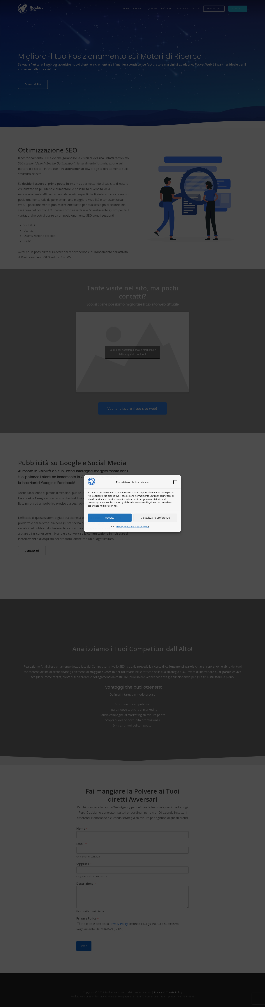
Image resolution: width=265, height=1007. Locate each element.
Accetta (109, 517)
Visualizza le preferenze (155, 517)
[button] (175, 482)
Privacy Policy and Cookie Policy (132, 526)
